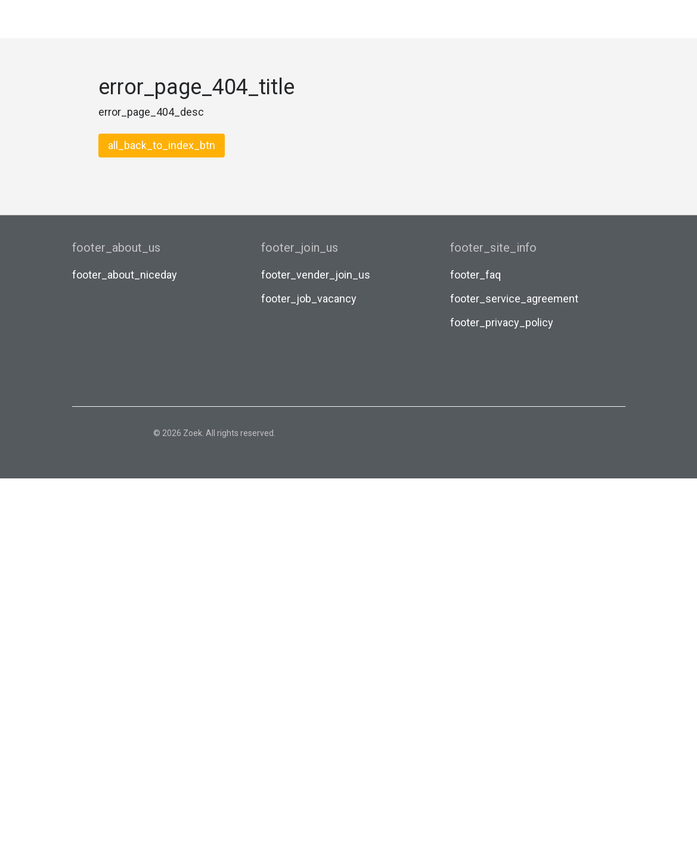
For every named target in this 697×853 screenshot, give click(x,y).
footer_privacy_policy (501, 322)
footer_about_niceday (124, 274)
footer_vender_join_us (315, 274)
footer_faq (475, 274)
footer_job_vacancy (309, 298)
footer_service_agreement (514, 298)
